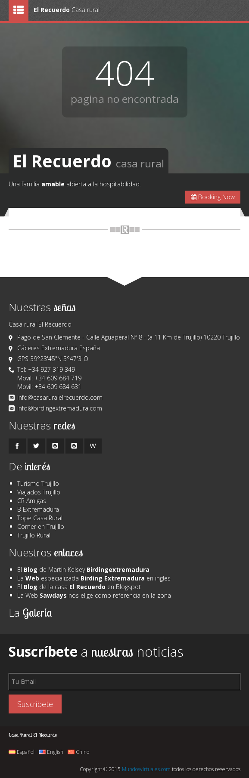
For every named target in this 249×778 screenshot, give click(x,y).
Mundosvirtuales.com (146, 769)
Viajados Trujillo (38, 492)
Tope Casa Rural (39, 518)
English (51, 752)
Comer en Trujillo (40, 526)
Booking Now (213, 197)
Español (21, 752)
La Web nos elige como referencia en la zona (94, 595)
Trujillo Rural (33, 535)
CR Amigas (31, 501)
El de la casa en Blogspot (79, 587)
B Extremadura (38, 509)
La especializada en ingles (94, 578)
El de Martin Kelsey (83, 569)
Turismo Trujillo (38, 483)
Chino (78, 752)
